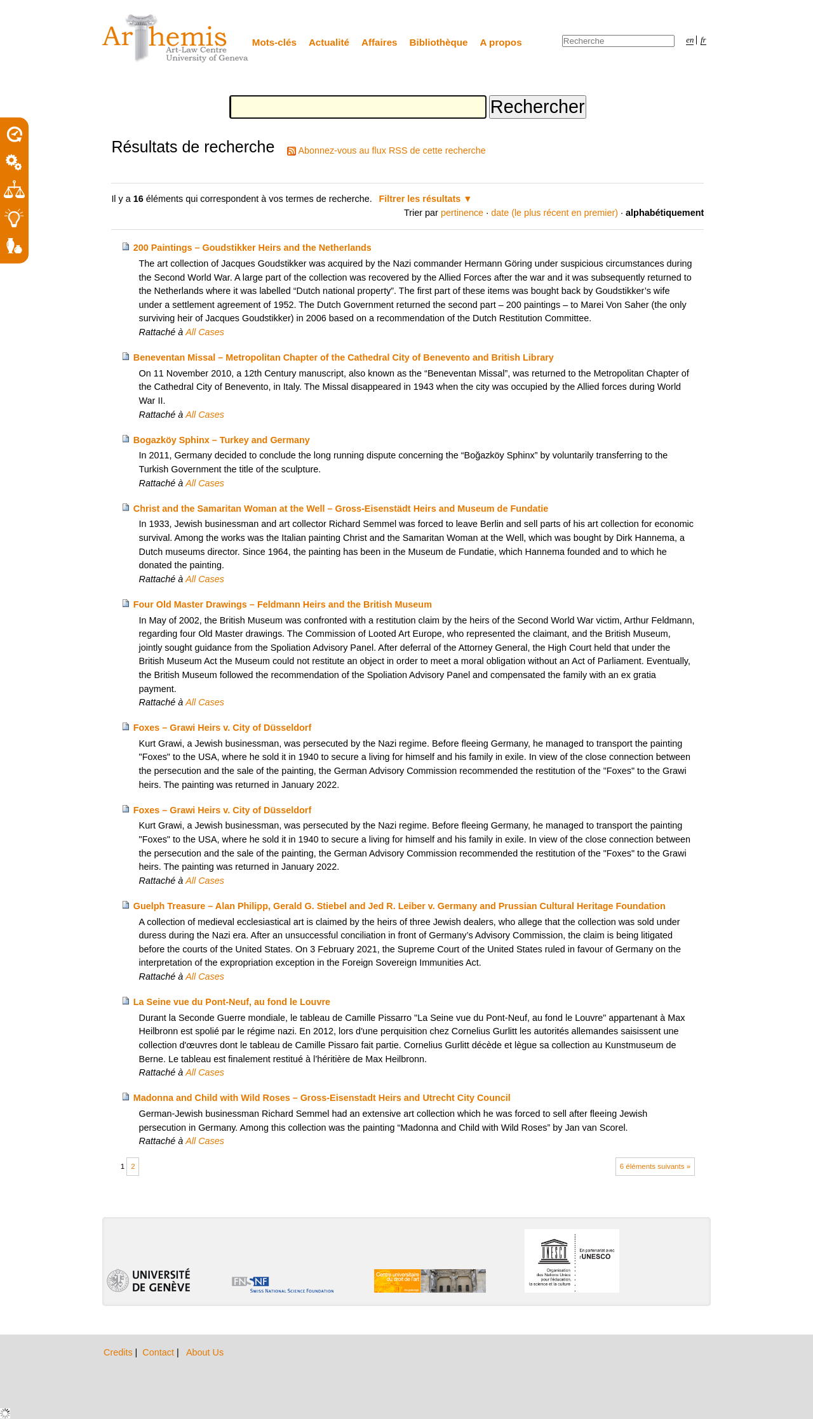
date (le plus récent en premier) (554, 213)
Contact (159, 1352)
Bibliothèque (439, 42)
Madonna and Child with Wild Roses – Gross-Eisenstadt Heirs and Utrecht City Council (322, 1098)
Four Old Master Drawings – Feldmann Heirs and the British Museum (282, 604)
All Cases (204, 332)
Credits (119, 1352)
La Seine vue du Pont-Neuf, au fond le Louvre (231, 1002)
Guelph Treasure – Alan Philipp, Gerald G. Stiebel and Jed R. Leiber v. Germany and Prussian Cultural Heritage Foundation (399, 906)
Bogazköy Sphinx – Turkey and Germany (221, 440)
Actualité (329, 42)
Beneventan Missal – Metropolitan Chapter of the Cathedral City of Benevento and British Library (343, 357)
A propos (501, 42)
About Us (205, 1352)
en (690, 40)
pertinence (462, 213)
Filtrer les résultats (420, 199)
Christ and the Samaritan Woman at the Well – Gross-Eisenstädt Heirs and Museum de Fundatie (341, 508)
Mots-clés (274, 42)
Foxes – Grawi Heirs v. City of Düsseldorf (222, 728)
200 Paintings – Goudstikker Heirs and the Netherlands (252, 248)
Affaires (379, 42)
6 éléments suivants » (655, 1166)
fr (703, 40)
